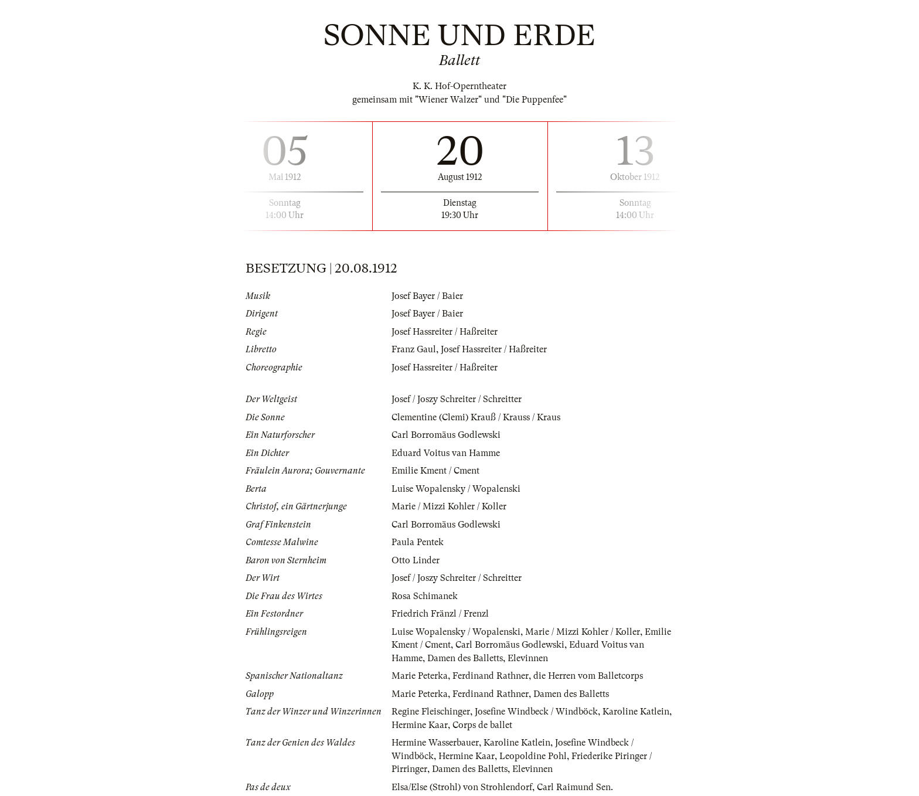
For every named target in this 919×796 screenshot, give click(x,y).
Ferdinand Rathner (490, 676)
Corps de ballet (482, 725)
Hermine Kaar (420, 725)
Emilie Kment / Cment (435, 470)
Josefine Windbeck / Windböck (536, 711)
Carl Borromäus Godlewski (446, 435)
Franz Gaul (414, 349)
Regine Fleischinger (431, 711)
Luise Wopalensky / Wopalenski (456, 489)
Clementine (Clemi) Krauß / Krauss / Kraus (476, 417)
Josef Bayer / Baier (427, 296)
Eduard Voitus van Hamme (446, 453)
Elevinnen (528, 658)
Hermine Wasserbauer (435, 742)
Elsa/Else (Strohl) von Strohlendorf (462, 787)
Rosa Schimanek (425, 596)
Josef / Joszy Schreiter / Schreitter (457, 399)
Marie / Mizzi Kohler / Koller (449, 506)
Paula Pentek (418, 542)
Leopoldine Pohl (533, 756)
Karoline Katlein (636, 711)
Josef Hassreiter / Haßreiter (445, 331)
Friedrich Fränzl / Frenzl (440, 613)
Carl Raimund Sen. (575, 787)
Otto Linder (416, 560)
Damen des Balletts (465, 658)
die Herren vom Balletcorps (588, 676)
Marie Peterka (420, 676)
